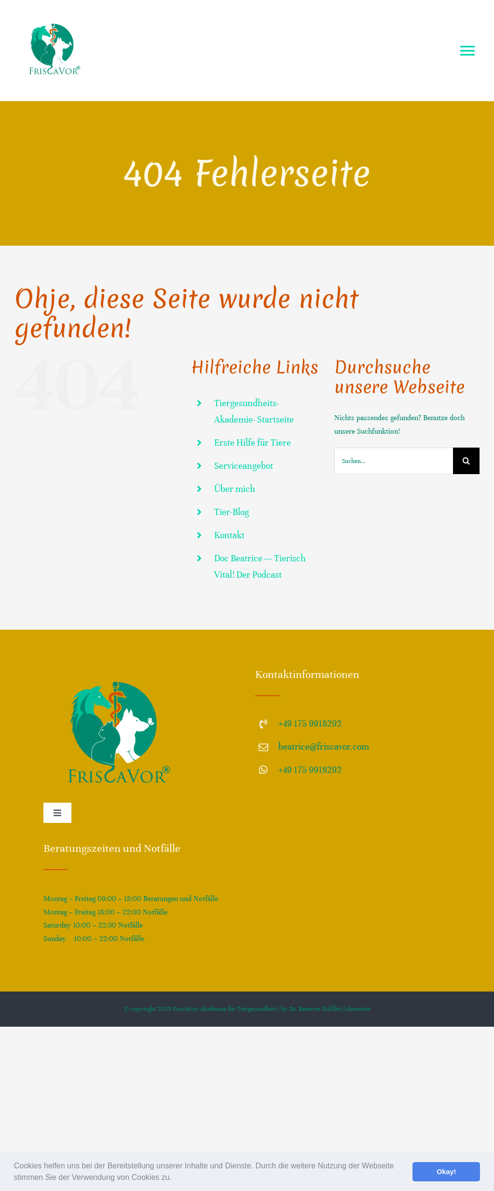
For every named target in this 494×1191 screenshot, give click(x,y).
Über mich (234, 488)
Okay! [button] (446, 1172)
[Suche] (466, 461)
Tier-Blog (231, 511)
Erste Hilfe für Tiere (252, 442)
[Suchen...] (393, 461)
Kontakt (229, 535)
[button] (175, 1178)
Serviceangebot (243, 465)
